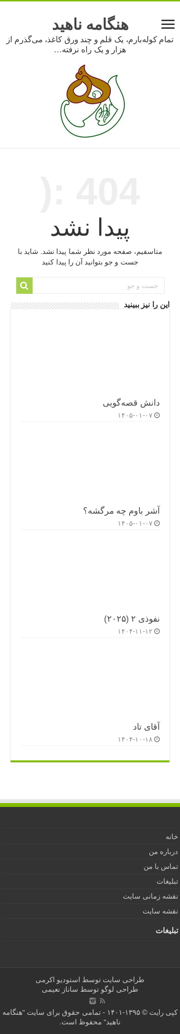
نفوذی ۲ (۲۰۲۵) (132, 619)
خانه (172, 836)
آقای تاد (146, 727)
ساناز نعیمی (60, 989)
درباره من (163, 851)
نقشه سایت (160, 911)
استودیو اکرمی (58, 979)
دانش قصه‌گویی (131, 403)
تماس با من (161, 866)
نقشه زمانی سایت (150, 896)
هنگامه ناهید (90, 24)
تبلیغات (167, 881)
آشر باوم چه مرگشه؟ (121, 511)
